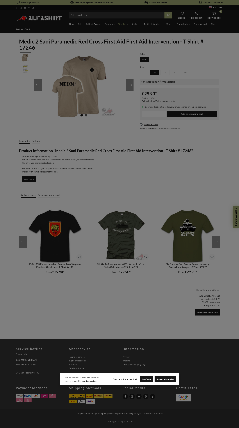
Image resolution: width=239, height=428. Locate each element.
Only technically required (125, 379)
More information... (89, 381)
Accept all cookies (165, 379)
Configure (146, 379)
